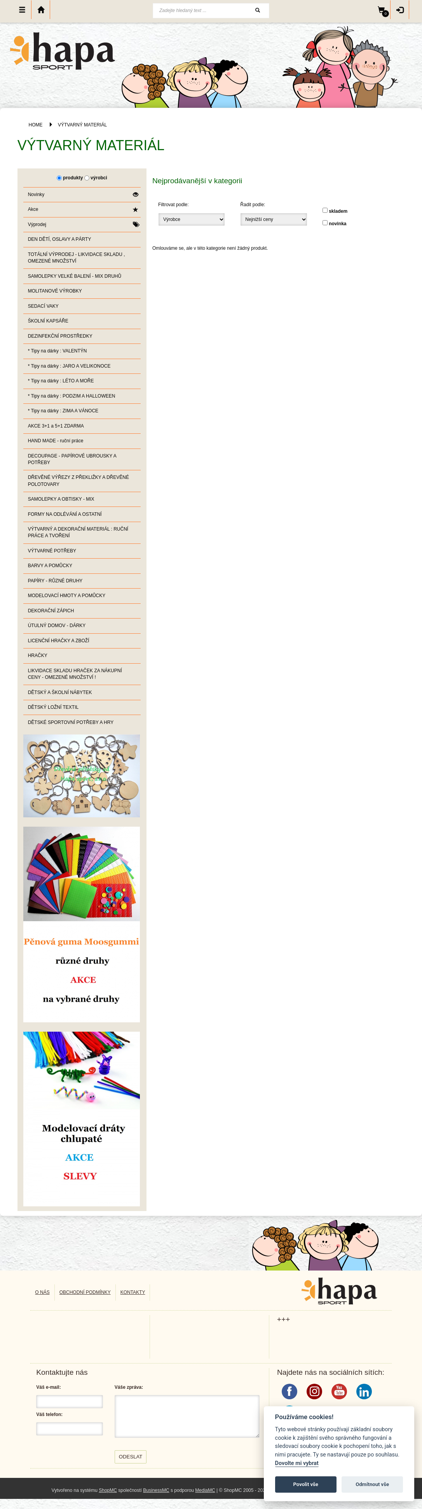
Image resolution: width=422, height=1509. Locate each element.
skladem (338, 211)
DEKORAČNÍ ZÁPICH (51, 610)
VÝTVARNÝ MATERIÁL (82, 125)
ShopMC (108, 1490)
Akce (83, 209)
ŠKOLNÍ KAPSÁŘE (48, 321)
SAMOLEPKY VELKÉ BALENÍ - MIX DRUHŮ (75, 276)
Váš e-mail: (48, 1387)
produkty (73, 178)
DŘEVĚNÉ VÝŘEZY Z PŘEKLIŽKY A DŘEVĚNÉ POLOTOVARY (78, 481)
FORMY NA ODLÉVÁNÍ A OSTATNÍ (65, 514)
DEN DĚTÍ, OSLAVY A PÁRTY (59, 239)
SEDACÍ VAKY (43, 306)
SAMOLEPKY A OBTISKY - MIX (61, 499)
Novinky (83, 195)
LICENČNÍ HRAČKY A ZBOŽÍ (58, 640)
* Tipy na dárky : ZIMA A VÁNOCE (63, 411)
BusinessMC (156, 1490)
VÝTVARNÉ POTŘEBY (52, 551)
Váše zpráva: (129, 1387)
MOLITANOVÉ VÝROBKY (55, 291)
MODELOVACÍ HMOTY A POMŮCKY (67, 595)
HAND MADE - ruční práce (56, 440)
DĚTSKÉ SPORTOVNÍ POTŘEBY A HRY (71, 722)
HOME (36, 125)
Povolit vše (305, 1484)
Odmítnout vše (372, 1484)
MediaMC (205, 1490)
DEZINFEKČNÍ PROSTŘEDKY (60, 336)
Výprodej (83, 225)
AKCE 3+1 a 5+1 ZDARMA (56, 426)
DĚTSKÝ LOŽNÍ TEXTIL (53, 707)
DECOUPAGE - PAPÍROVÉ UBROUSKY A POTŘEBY (72, 459)
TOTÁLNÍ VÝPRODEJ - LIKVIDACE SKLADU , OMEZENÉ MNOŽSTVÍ (76, 258)
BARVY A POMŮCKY (50, 565)
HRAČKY (37, 655)
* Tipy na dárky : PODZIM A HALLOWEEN (71, 396)
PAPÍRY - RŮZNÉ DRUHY (55, 581)
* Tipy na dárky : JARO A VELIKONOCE (69, 366)
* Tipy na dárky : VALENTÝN (57, 351)
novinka (337, 223)
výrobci (99, 178)
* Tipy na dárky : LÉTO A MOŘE (61, 381)
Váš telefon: (49, 1414)
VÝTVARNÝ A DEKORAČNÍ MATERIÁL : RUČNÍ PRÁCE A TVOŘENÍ (78, 532)
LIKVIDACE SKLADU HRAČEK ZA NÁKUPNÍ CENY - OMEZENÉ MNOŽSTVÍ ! (75, 674)
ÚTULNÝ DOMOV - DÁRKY (57, 625)
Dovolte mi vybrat (297, 1463)
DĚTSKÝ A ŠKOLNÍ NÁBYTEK (60, 692)
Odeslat (131, 1457)
